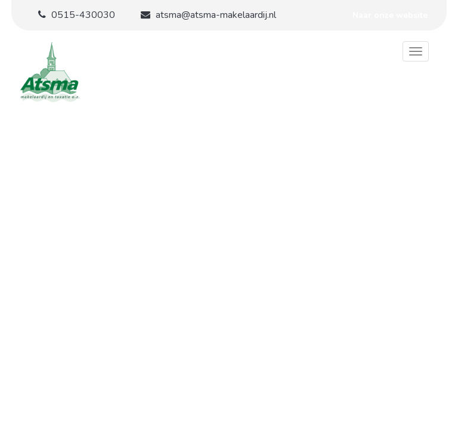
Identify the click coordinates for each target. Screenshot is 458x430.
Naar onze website (390, 15)
